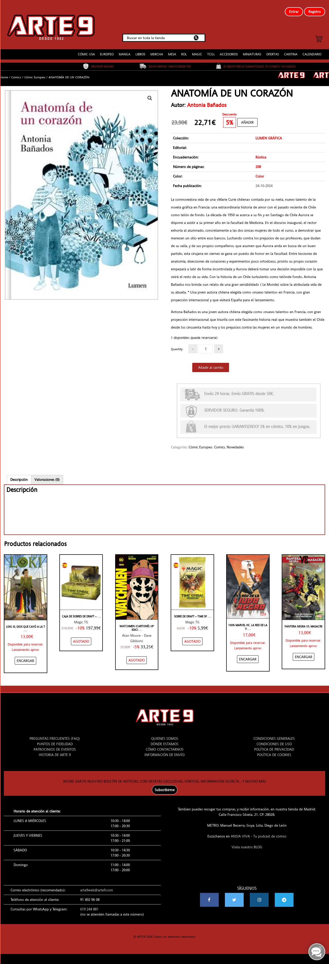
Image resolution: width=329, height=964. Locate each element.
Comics (16, 73)
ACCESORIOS (229, 50)
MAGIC (197, 50)
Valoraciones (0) (47, 475)
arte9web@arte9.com (96, 885)
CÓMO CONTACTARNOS (165, 745)
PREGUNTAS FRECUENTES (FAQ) (55, 734)
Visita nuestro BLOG (247, 842)
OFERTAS (272, 50)
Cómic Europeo (34, 73)
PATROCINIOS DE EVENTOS (55, 745)
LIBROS (140, 50)
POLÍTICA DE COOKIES (274, 750)
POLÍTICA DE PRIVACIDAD (274, 745)
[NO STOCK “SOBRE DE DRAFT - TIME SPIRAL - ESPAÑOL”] (192, 637)
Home (4, 73)
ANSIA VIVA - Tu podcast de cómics (258, 832)
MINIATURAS (252, 50)
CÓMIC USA (86, 50)
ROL (184, 50)
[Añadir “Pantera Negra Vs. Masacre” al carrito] (303, 653)
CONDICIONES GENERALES (274, 734)
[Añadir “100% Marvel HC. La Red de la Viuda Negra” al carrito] (248, 655)
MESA (172, 50)
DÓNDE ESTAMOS (164, 739)
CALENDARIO (312, 50)
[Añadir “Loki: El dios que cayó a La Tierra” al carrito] (25, 656)
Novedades (235, 442)
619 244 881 (89, 905)
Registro (314, 11)
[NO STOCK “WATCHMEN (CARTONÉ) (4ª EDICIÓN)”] (136, 656)
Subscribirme (165, 785)
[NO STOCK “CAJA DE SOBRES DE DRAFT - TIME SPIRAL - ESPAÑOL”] (81, 637)
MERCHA (156, 50)
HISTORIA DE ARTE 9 (55, 750)
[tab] (19, 475)
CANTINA (290, 50)
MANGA (124, 50)
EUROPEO (107, 50)
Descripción (19, 475)
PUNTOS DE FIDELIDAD (55, 739)
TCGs (211, 50)
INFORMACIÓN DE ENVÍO (164, 750)
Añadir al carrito (210, 363)
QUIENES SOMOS (164, 734)
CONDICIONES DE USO (274, 739)
